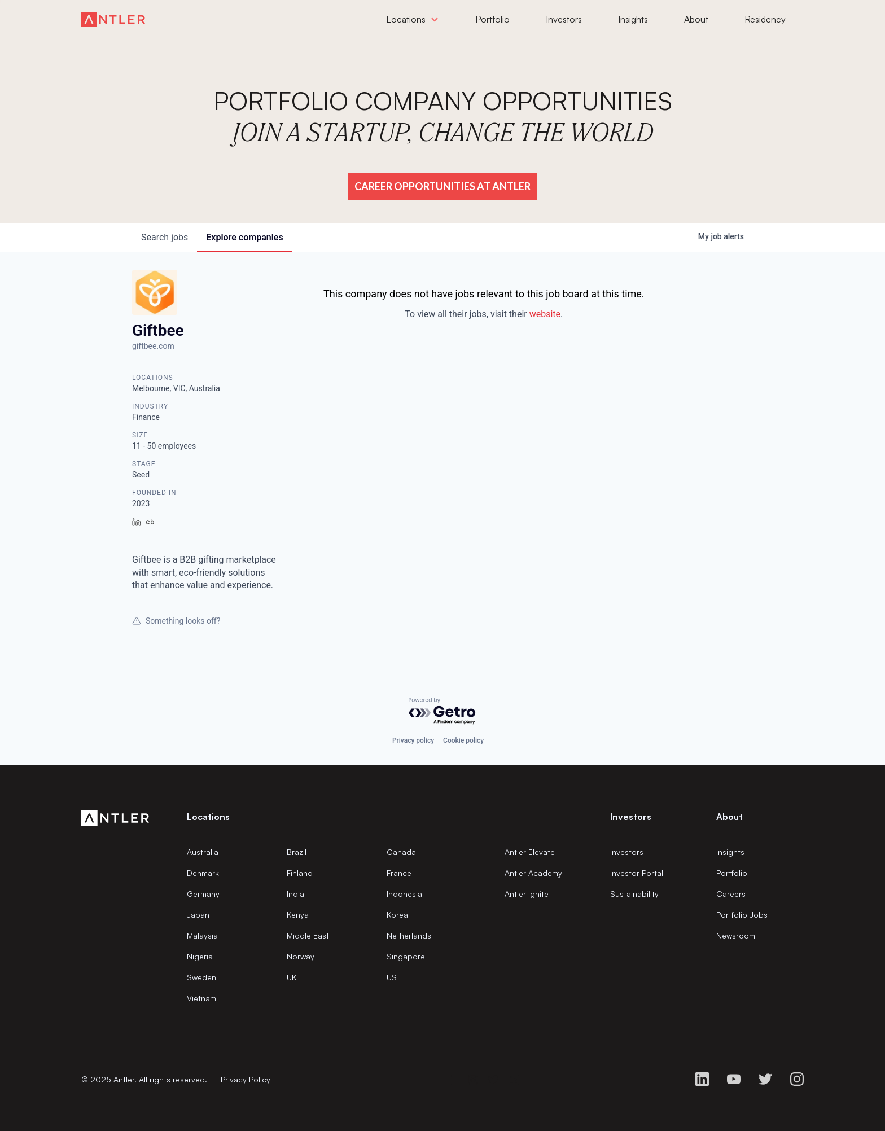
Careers (731, 893)
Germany (203, 893)
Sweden (201, 977)
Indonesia (404, 893)
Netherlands (409, 935)
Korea (397, 914)
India (295, 893)
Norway (300, 956)
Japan (198, 914)
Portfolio (731, 873)
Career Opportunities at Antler (442, 186)
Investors (626, 852)
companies (244, 237)
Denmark (203, 873)
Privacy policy (413, 740)
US (392, 977)
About (729, 816)
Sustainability (634, 893)
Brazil (296, 852)
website (544, 314)
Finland (300, 873)
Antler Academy (533, 873)
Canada (401, 852)
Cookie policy (463, 740)
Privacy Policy (245, 1079)
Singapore (406, 956)
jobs (164, 237)
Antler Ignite (527, 893)
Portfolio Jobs (742, 914)
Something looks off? (176, 620)
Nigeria (200, 956)
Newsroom (735, 935)
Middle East (308, 935)
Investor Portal (636, 873)
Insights (730, 852)
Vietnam (201, 998)
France (399, 873)
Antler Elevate (530, 852)
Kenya (298, 914)
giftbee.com (153, 345)
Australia (202, 852)
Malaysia (202, 935)
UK (291, 977)
